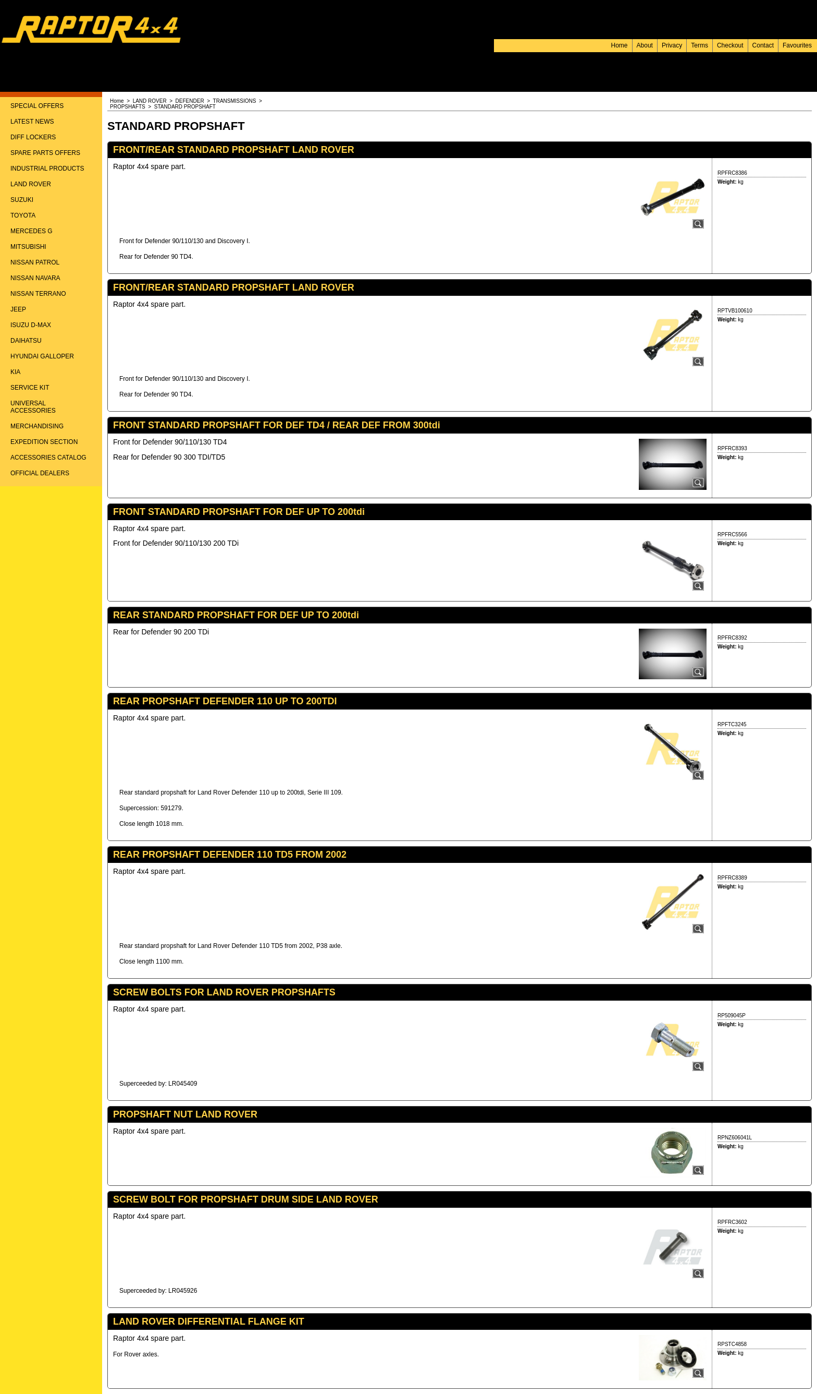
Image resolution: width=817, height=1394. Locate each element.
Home (619, 45)
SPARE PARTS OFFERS (45, 153)
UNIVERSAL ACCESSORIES (33, 407)
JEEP (18, 309)
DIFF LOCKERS (33, 137)
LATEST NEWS (32, 121)
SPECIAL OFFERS (37, 106)
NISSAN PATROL (34, 262)
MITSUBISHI (28, 246)
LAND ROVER (30, 184)
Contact (763, 45)
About (645, 45)
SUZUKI (21, 199)
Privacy (672, 45)
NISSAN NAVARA (35, 278)
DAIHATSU (26, 340)
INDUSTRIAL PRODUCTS (47, 168)
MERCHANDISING (37, 426)
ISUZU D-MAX (30, 325)
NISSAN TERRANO (38, 293)
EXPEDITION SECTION (44, 442)
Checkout (730, 45)
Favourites (797, 45)
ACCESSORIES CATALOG (48, 457)
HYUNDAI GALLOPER (42, 356)
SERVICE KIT (29, 387)
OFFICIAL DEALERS (39, 473)
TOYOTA (22, 215)
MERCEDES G (31, 231)
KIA (15, 372)
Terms (699, 45)
